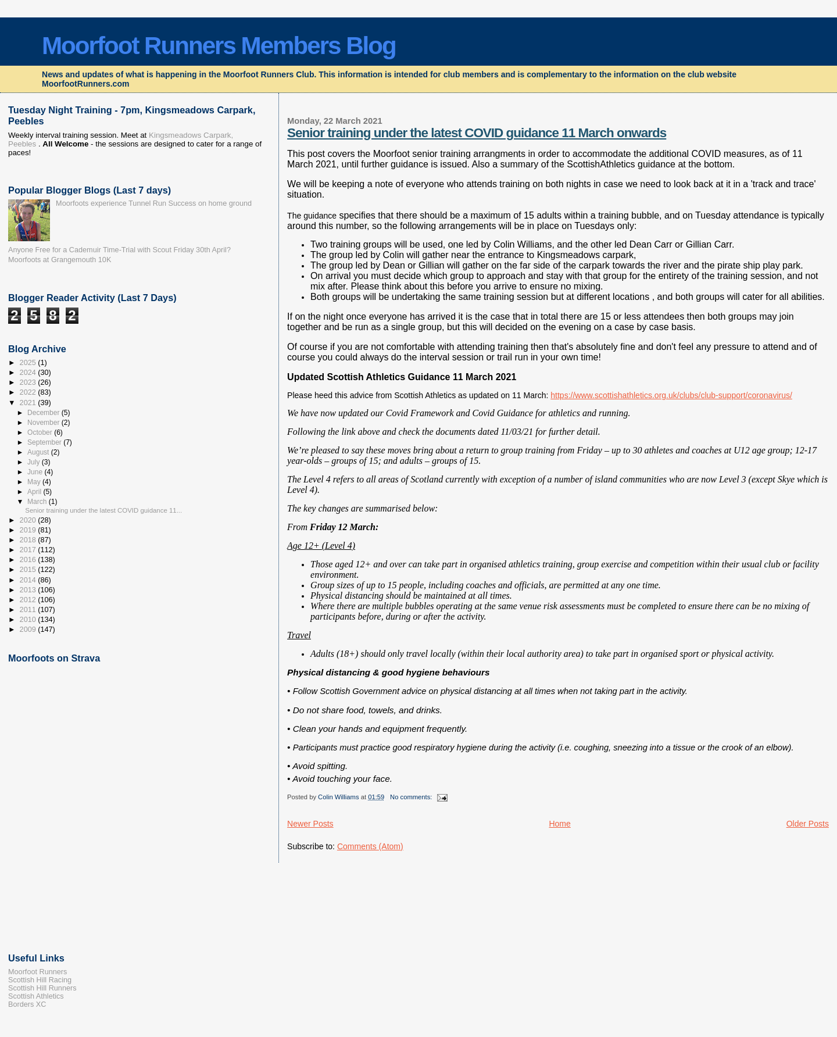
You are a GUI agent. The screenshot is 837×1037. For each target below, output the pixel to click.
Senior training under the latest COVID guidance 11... (103, 510)
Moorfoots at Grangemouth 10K (59, 260)
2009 (29, 629)
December (44, 413)
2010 (29, 620)
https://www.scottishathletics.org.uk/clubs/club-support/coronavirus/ (671, 395)
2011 (29, 610)
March (38, 502)
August (39, 452)
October (40, 432)
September (45, 442)
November (44, 423)
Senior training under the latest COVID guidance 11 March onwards (476, 133)
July (34, 462)
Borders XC (27, 1004)
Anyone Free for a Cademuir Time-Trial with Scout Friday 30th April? (119, 250)
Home (559, 823)
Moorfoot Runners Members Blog (219, 45)
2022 (29, 392)
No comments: (412, 796)
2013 (29, 590)
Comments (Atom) (370, 846)
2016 (29, 560)
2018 (29, 540)
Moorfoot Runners (37, 972)
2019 (29, 530)
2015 (29, 570)
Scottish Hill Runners (42, 988)
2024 (29, 373)
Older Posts (807, 823)
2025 (29, 363)
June (35, 472)
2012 (29, 600)
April (35, 492)
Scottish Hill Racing (39, 980)
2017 (29, 550)
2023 (29, 382)
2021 (29, 403)
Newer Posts (310, 823)
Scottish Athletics (36, 996)
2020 (29, 520)
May (34, 482)
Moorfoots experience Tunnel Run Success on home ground (154, 203)
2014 (29, 580)
